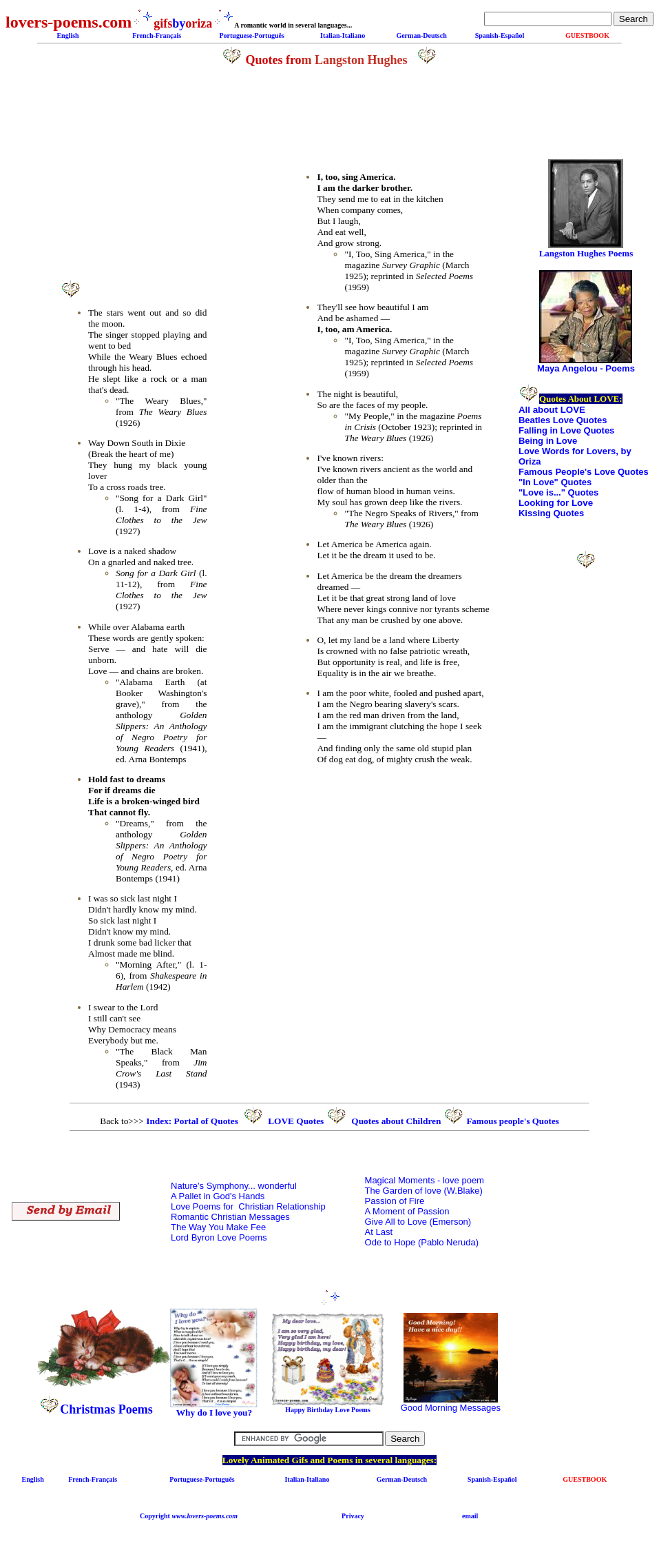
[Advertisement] (133, 175)
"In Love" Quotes (555, 482)
